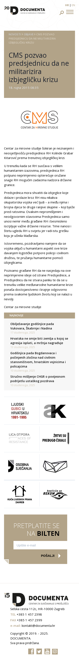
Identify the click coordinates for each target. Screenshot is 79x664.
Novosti (15, 34)
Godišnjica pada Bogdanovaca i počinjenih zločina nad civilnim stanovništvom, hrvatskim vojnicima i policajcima (38, 359)
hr (67, 5)
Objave (28, 34)
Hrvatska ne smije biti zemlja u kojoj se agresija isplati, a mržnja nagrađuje (39, 340)
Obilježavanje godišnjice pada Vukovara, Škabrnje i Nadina (32, 326)
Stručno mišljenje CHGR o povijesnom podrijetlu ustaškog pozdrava (37, 379)
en (73, 5)
